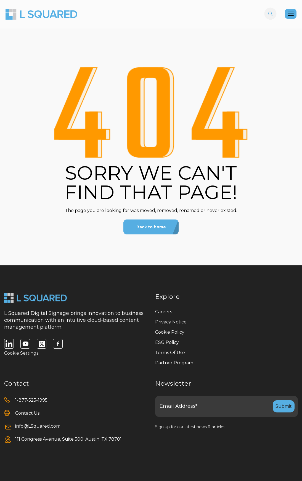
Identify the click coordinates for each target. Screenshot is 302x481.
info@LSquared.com (37, 426)
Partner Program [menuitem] (174, 362)
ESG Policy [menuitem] (167, 342)
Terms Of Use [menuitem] (170, 352)
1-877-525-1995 (31, 400)
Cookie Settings (21, 353)
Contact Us (27, 413)
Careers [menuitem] (163, 311)
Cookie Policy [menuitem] (169, 332)
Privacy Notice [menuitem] (171, 322)
